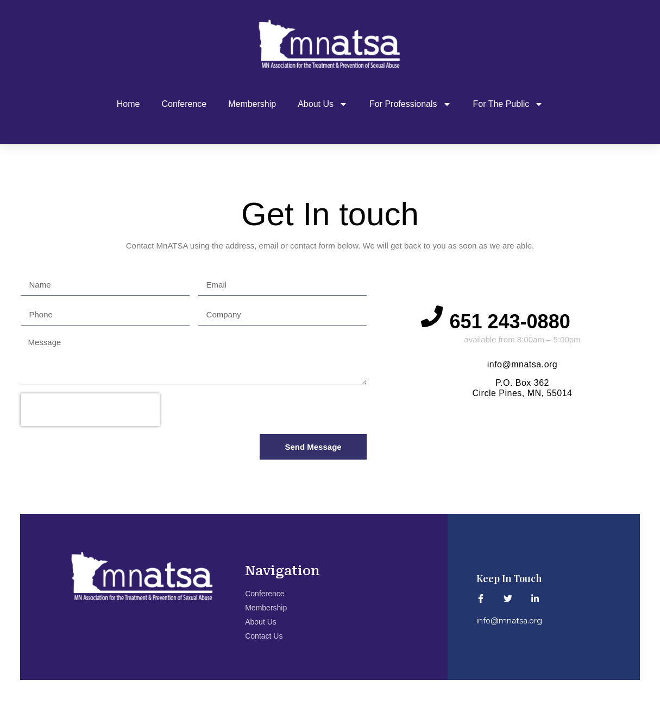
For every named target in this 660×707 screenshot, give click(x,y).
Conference (183, 104)
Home (128, 104)
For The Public (508, 104)
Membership (252, 104)
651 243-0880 (515, 321)
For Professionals (410, 104)
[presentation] (90, 409)
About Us (323, 104)
